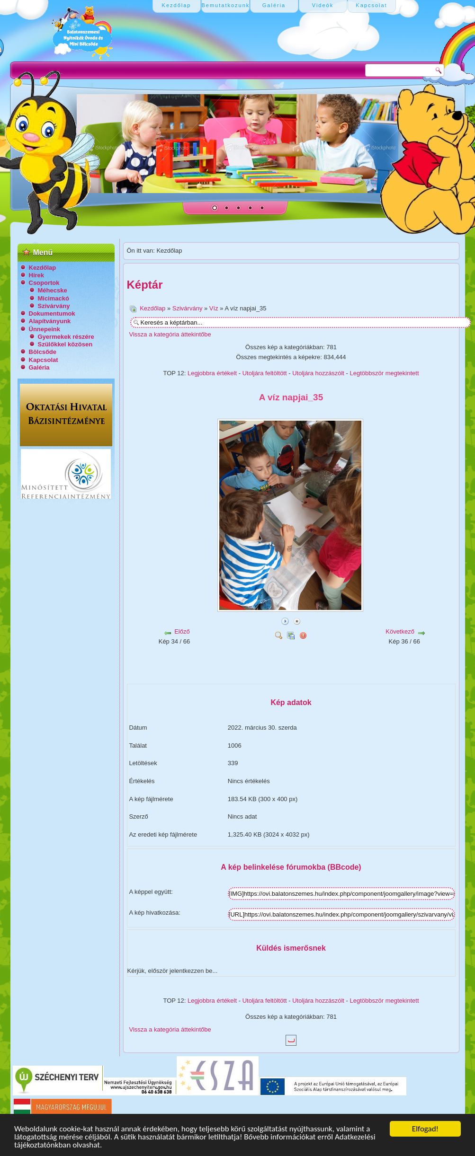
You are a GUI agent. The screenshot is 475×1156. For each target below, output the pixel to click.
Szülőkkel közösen (65, 344)
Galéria (39, 367)
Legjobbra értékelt (212, 373)
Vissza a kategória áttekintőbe (170, 334)
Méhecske (52, 290)
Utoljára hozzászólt (318, 373)
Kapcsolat (43, 359)
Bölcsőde (43, 351)
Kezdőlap (42, 267)
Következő (399, 631)
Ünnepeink (44, 329)
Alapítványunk (50, 321)
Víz (213, 308)
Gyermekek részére (66, 336)
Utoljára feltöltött (264, 373)
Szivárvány (54, 305)
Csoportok (44, 282)
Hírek (37, 275)
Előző (182, 631)
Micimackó (53, 298)
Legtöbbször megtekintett (384, 373)
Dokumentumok (52, 313)
